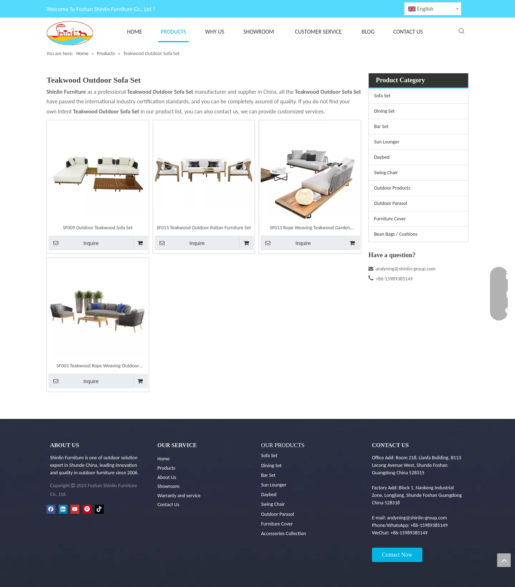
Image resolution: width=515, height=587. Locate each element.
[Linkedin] (63, 509)
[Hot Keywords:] (461, 31)
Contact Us (168, 505)
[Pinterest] (87, 509)
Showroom (168, 486)
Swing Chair (386, 173)
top (504, 560)
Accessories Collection (283, 533)
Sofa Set (382, 96)
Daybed (381, 157)
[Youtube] (74, 509)
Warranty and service (179, 496)
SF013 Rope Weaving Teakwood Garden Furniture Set (310, 228)
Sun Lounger (386, 142)
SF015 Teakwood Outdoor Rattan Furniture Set (204, 228)
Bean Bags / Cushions (395, 234)
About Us (166, 477)
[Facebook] (50, 509)
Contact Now (397, 555)
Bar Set (381, 126)
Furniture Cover (390, 219)
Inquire (74, 243)
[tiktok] (99, 509)
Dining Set (384, 111)
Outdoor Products (392, 188)
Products (166, 468)
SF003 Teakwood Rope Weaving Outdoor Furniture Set (98, 366)
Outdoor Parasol (390, 203)
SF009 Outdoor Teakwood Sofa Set (98, 228)
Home (163, 459)
